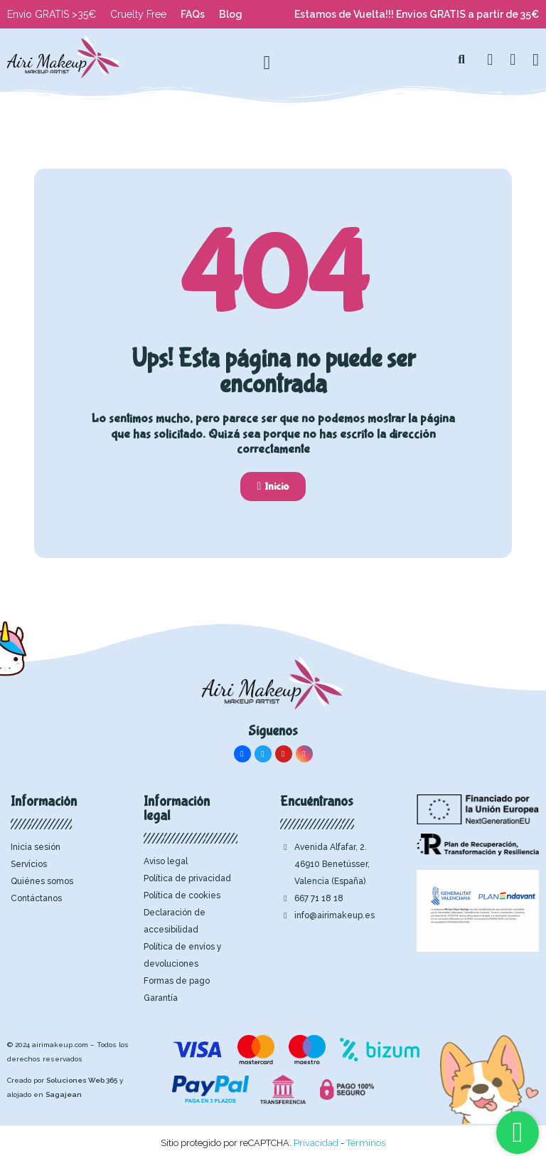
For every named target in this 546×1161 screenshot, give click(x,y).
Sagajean (64, 1094)
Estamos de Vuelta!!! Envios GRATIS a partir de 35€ (416, 14)
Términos (365, 1143)
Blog (230, 14)
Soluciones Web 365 (81, 1080)
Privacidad (316, 1143)
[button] (461, 60)
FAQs (193, 14)
